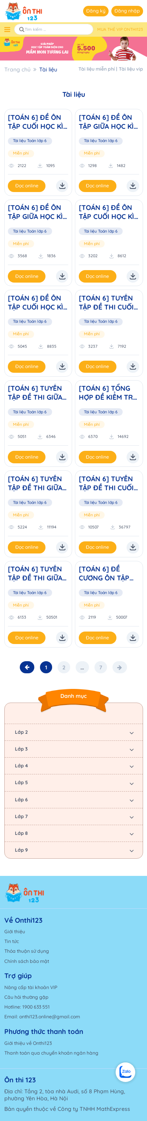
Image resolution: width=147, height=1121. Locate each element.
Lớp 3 (21, 749)
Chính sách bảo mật (26, 961)
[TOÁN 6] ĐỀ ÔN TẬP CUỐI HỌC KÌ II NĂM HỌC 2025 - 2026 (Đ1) (38, 122)
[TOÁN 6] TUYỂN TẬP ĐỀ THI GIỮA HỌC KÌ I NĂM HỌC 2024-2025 (38, 393)
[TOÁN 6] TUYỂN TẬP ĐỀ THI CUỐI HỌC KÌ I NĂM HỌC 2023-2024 (109, 483)
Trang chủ (17, 69)
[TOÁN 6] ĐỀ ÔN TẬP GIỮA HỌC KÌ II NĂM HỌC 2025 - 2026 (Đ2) (109, 122)
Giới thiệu (14, 931)
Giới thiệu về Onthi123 (28, 1043)
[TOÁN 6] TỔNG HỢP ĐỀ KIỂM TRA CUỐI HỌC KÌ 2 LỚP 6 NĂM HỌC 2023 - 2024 (108, 393)
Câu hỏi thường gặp (26, 997)
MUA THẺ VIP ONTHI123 (120, 29)
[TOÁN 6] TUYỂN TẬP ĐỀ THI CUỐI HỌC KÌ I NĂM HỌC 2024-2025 (109, 302)
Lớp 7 (21, 816)
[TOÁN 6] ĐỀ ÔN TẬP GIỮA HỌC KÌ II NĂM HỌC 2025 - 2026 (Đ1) (38, 212)
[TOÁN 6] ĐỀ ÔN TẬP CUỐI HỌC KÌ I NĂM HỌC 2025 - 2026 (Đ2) (108, 212)
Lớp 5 (21, 782)
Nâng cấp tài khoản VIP (30, 987)
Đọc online (26, 186)
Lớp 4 (21, 766)
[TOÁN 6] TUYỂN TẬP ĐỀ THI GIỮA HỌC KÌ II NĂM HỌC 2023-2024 (35, 483)
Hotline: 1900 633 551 (27, 1007)
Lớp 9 (21, 850)
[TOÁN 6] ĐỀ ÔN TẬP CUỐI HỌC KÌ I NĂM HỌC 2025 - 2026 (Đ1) (37, 302)
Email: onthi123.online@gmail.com (42, 1017)
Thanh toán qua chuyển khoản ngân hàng (51, 1053)
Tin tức (11, 941)
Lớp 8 (21, 833)
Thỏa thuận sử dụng (26, 951)
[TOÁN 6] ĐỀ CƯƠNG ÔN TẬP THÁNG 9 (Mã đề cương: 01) (105, 573)
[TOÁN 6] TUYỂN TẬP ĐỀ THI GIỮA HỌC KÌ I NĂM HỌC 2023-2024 (38, 573)
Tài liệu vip (131, 69)
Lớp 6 (21, 799)
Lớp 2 (21, 732)
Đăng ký (95, 11)
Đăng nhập (127, 11)
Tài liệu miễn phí (96, 69)
